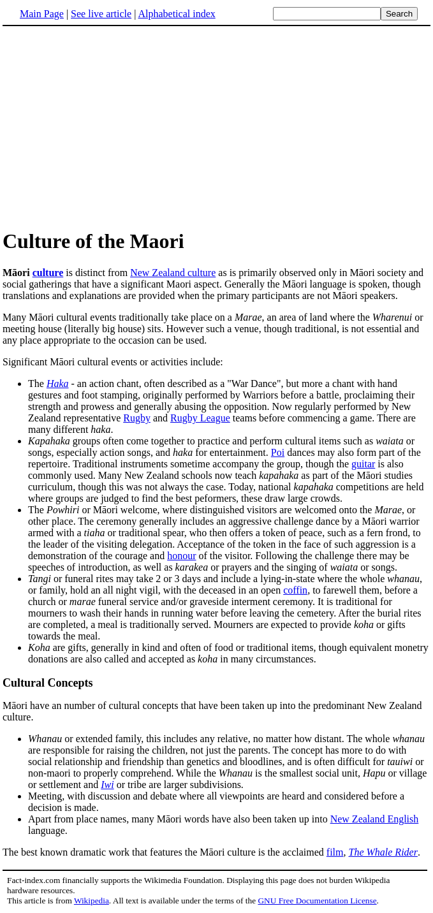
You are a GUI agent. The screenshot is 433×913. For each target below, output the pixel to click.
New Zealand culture (173, 272)
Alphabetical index (176, 13)
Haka (58, 383)
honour (181, 555)
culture (48, 272)
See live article (101, 13)
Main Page (42, 13)
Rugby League (200, 418)
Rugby (136, 418)
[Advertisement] (217, 127)
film (335, 852)
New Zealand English (374, 819)
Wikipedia (91, 900)
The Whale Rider (382, 852)
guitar (363, 463)
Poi (277, 452)
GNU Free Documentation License (317, 900)
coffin (295, 590)
